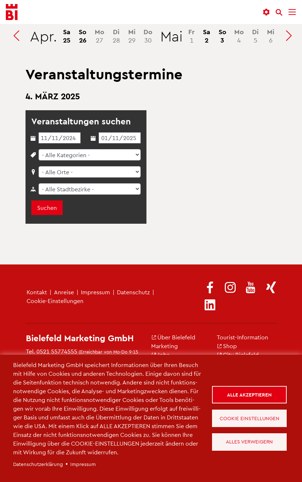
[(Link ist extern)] (209, 288)
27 (99, 35)
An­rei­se (64, 291)
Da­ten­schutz (133, 291)
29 (132, 35)
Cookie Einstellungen (249, 418)
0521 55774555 (56, 351)
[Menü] (292, 12)
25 (66, 35)
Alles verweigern (249, 442)
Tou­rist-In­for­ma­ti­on (242, 337)
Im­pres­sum (95, 291)
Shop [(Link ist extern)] (227, 345)
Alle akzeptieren (249, 394)
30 (148, 35)
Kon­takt (37, 291)
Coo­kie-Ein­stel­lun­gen (55, 300)
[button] (266, 12)
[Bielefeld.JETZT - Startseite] (11, 12)
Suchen (47, 207)
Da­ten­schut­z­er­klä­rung (38, 464)
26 (82, 35)
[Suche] (279, 12)
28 (116, 35)
